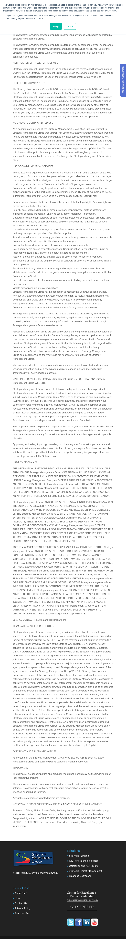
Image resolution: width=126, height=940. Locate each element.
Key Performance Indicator (83, 861)
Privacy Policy (22, 908)
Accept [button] (56, 26)
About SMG (21, 893)
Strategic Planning (79, 855)
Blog (17, 898)
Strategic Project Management (85, 871)
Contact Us (21, 903)
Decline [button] (69, 26)
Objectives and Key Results (83, 866)
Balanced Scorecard (80, 876)
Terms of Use (22, 913)
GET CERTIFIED (82, 907)
